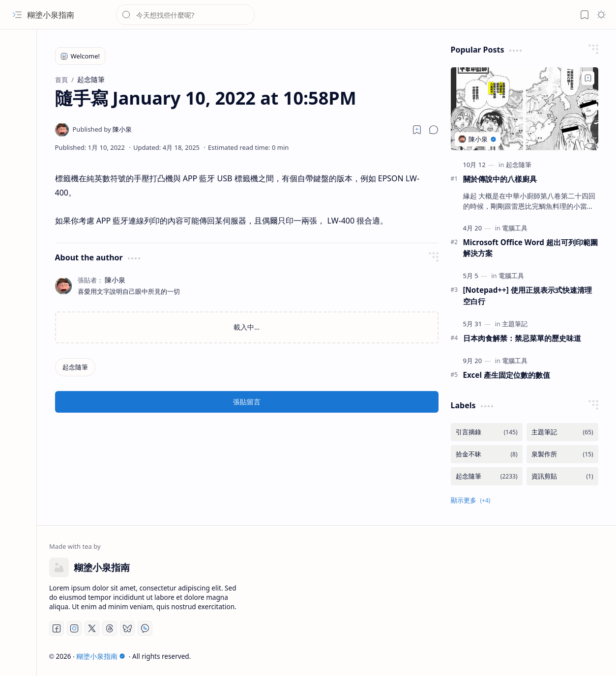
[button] (17, 14)
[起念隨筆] (75, 367)
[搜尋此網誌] (185, 15)
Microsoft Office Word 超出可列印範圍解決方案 (530, 247)
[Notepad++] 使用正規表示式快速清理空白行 (527, 295)
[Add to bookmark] (588, 78)
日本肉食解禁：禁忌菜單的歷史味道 (522, 338)
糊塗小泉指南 (50, 14)
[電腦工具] (515, 228)
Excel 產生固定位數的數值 (506, 375)
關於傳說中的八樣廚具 (500, 179)
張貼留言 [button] (247, 401)
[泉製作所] (562, 454)
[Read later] (417, 129)
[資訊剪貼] (562, 476)
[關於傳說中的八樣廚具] (524, 108)
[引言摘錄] (487, 432)
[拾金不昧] (487, 454)
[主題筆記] (515, 323)
